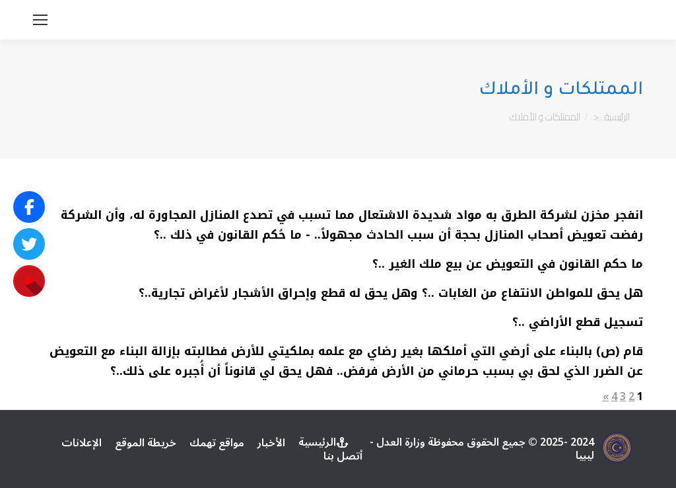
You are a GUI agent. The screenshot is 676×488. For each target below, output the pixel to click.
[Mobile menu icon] (40, 19)
